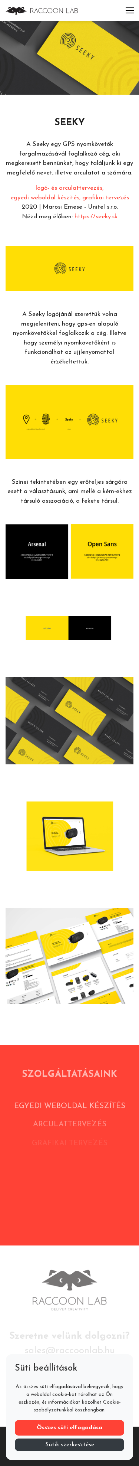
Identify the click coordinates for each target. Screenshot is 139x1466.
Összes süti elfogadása (69, 1428)
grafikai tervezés (105, 198)
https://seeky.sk (96, 216)
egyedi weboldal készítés (44, 198)
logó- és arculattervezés (69, 188)
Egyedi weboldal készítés (69, 1110)
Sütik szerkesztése (69, 1445)
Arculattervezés (69, 1129)
